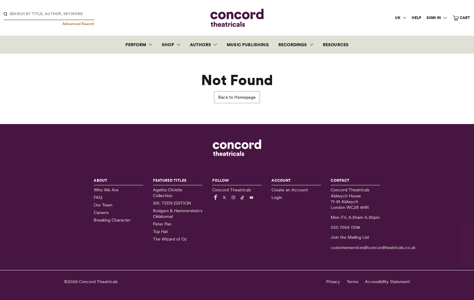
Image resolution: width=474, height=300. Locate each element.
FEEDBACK (467, 245)
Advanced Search (78, 23)
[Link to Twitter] (225, 197)
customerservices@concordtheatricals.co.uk (373, 247)
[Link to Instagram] (234, 197)
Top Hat (160, 231)
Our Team (103, 205)
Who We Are (106, 189)
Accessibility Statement (387, 281)
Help (416, 18)
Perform (135, 44)
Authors (200, 44)
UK (397, 18)
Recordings (292, 44)
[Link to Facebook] (216, 197)
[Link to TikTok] (243, 197)
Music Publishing (248, 44)
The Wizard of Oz (170, 239)
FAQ (98, 197)
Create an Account (289, 189)
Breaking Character (112, 220)
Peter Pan (162, 224)
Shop (168, 44)
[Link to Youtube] (252, 197)
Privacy (333, 281)
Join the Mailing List (350, 237)
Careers (101, 212)
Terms (352, 281)
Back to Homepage (237, 97)
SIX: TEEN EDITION (172, 203)
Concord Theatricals (98, 281)
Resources (336, 44)
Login (276, 197)
